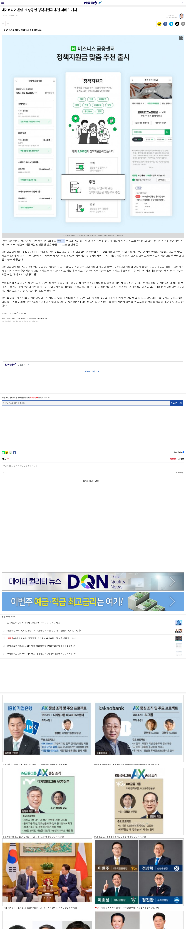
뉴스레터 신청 (176, 403)
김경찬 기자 (23, 365)
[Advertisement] (93, 341)
